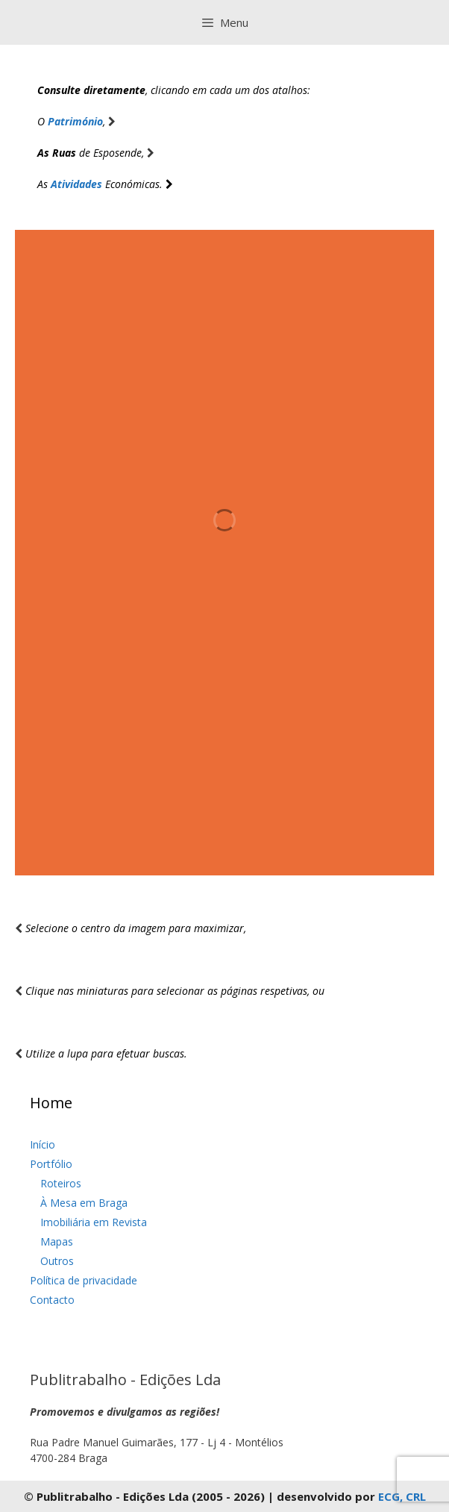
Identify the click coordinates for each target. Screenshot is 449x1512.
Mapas (56, 1241)
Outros (57, 1261)
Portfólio (51, 1164)
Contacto (52, 1300)
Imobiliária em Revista (93, 1222)
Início (42, 1144)
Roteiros (60, 1183)
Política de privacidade (83, 1280)
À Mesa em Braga (84, 1203)
